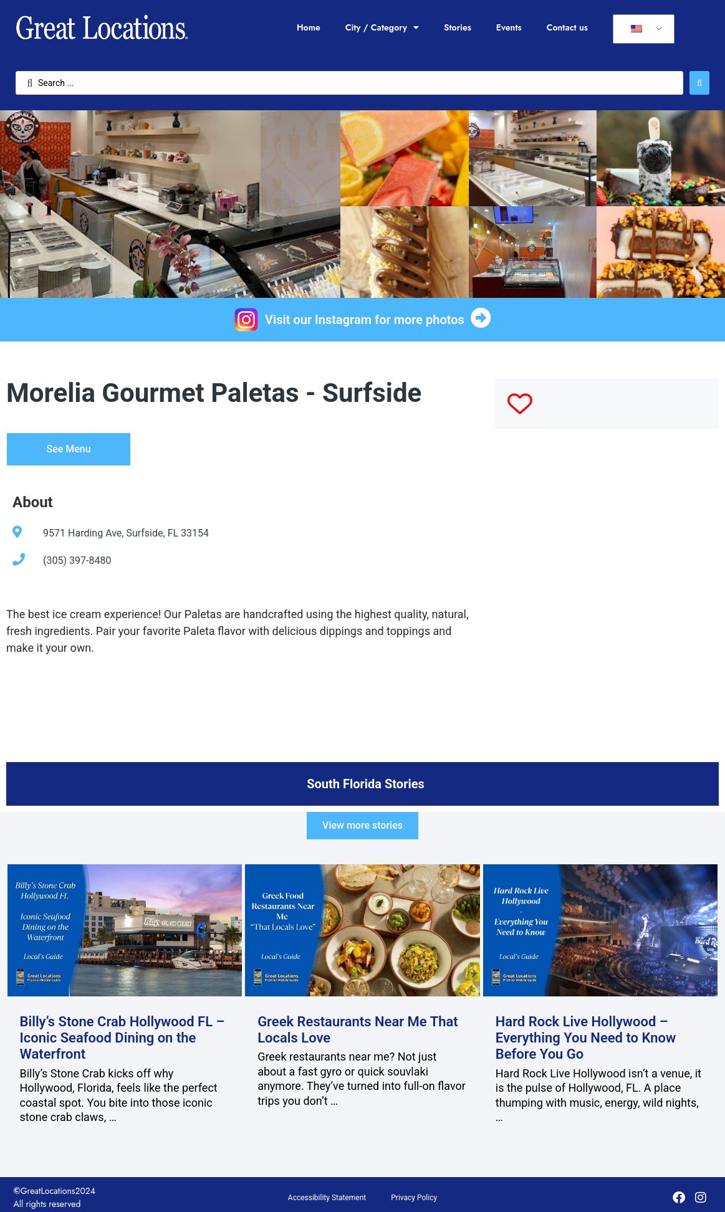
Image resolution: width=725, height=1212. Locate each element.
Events (509, 27)
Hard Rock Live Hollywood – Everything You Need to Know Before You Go (586, 1038)
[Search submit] (699, 83)
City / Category (382, 27)
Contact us (567, 27)
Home (308, 27)
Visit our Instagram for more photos (364, 319)
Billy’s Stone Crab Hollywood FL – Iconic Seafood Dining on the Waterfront (122, 1038)
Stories (457, 27)
